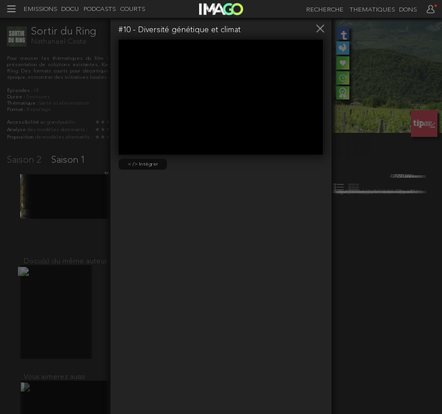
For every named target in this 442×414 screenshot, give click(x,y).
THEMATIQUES (372, 10)
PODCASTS (99, 9)
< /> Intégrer (143, 164)
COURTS (132, 9)
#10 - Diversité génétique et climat (180, 30)
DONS (408, 10)
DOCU (70, 9)
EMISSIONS (40, 9)
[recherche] (323, 10)
